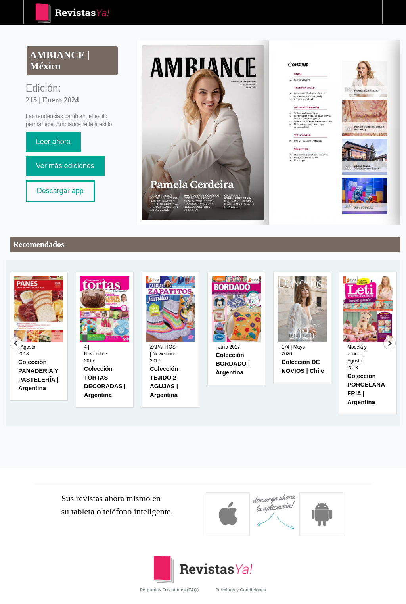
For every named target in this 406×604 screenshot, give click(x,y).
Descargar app (60, 191)
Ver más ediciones (65, 166)
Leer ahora (53, 142)
